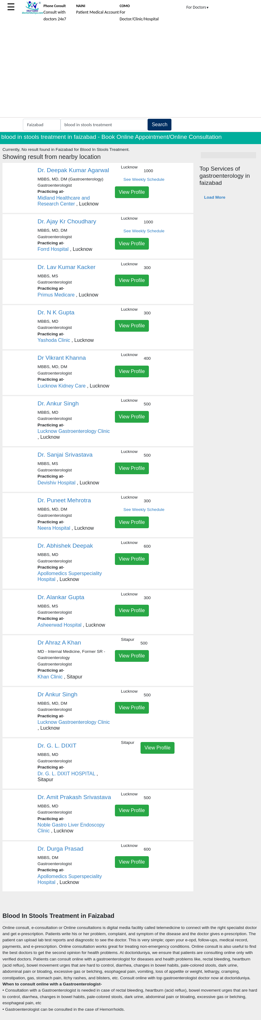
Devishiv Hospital (57, 482)
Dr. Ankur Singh (58, 403)
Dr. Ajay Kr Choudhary (67, 221)
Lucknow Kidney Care (62, 385)
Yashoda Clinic (54, 340)
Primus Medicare (56, 294)
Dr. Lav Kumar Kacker (67, 267)
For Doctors (197, 7)
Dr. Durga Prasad (60, 848)
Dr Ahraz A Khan (59, 642)
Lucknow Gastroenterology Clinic (74, 431)
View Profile (132, 192)
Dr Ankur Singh (58, 694)
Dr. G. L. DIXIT (57, 745)
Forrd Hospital (53, 249)
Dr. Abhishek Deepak (65, 545)
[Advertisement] (130, 71)
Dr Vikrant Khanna (62, 358)
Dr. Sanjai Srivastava (65, 454)
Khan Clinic (50, 676)
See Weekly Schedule (144, 179)
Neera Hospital (54, 528)
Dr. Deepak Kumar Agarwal (73, 170)
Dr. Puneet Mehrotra (64, 500)
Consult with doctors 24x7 (55, 13)
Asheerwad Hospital (60, 625)
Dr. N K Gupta (56, 312)
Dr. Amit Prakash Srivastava (74, 797)
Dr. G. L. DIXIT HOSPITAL (66, 773)
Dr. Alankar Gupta (61, 597)
